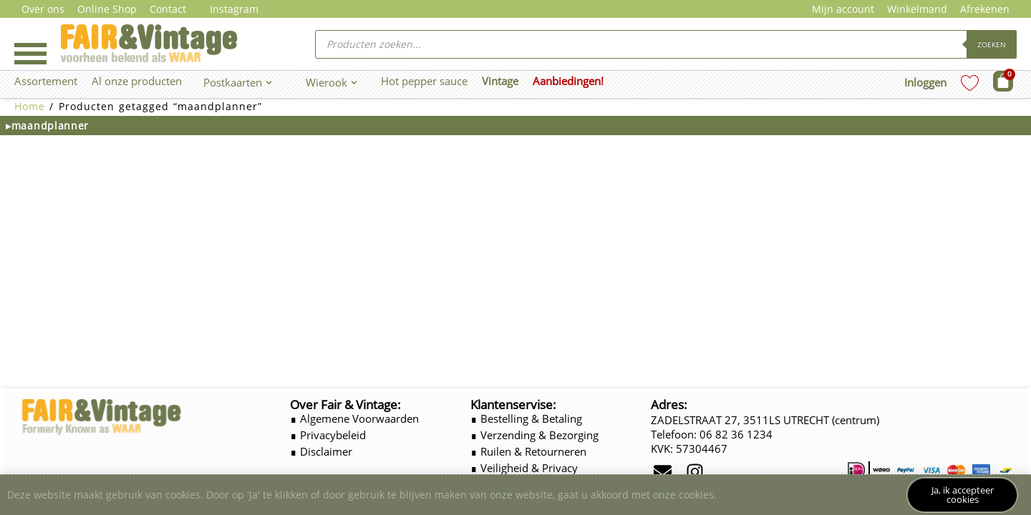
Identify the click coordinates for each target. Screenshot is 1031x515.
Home (29, 106)
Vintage (500, 81)
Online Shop (107, 9)
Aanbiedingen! (568, 81)
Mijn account (843, 9)
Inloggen (925, 82)
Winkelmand (917, 9)
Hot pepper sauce (424, 81)
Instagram (234, 9)
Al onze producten (137, 81)
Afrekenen (985, 9)
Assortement (45, 81)
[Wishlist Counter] (970, 83)
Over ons (42, 9)
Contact (168, 9)
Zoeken (991, 44)
